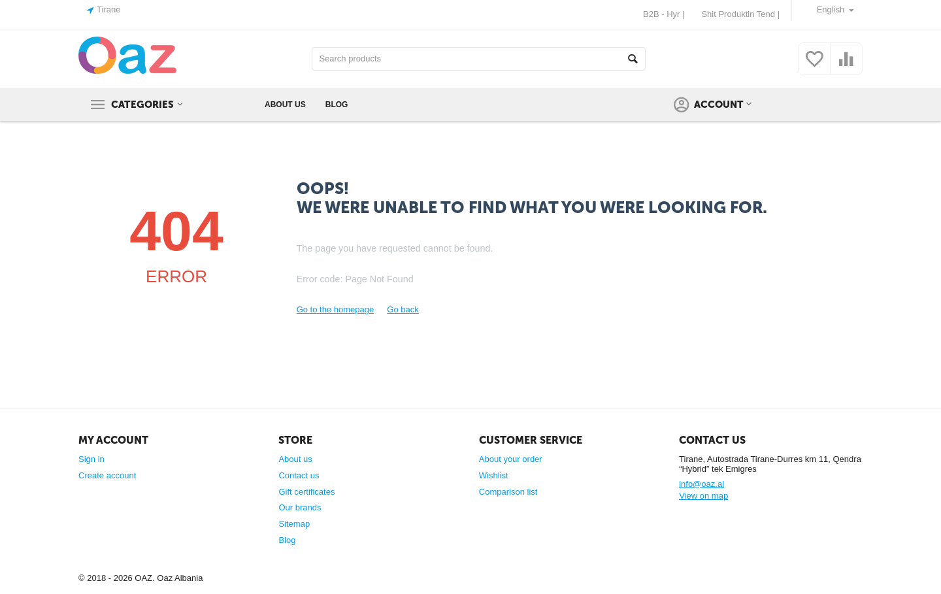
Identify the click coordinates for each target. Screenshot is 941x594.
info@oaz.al (701, 484)
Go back (402, 309)
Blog (286, 540)
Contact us (298, 475)
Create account (107, 475)
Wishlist (493, 475)
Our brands (299, 507)
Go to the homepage (335, 309)
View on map (703, 496)
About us (295, 459)
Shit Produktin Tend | (740, 14)
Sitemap (294, 524)
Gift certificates (306, 492)
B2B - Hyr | (663, 14)
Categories (142, 104)
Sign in (91, 459)
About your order (510, 459)
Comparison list (508, 492)
